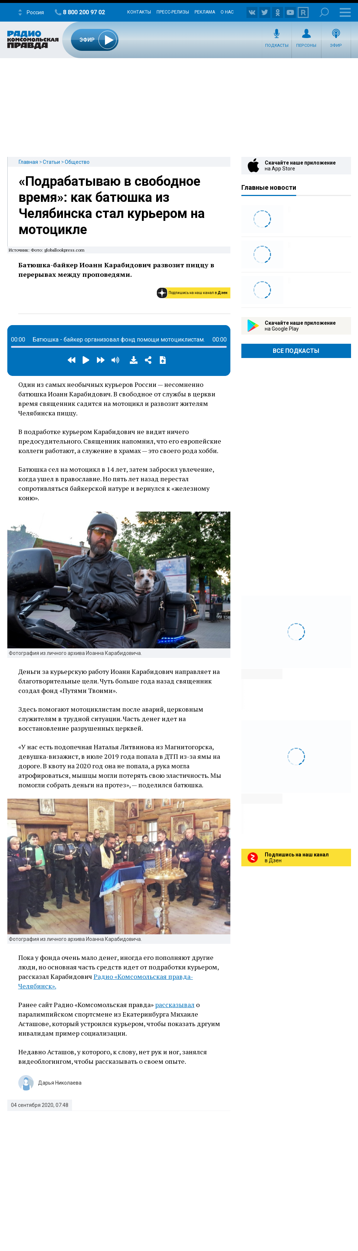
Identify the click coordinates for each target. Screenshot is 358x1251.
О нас (227, 12)
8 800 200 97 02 (84, 12)
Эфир (336, 45)
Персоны (306, 45)
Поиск (324, 12)
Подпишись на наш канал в (198, 293)
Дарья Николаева (60, 1083)
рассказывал (175, 1004)
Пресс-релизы (173, 12)
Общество (77, 162)
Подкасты (277, 45)
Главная (28, 162)
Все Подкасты (296, 350)
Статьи (51, 162)
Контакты (139, 12)
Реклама (205, 12)
